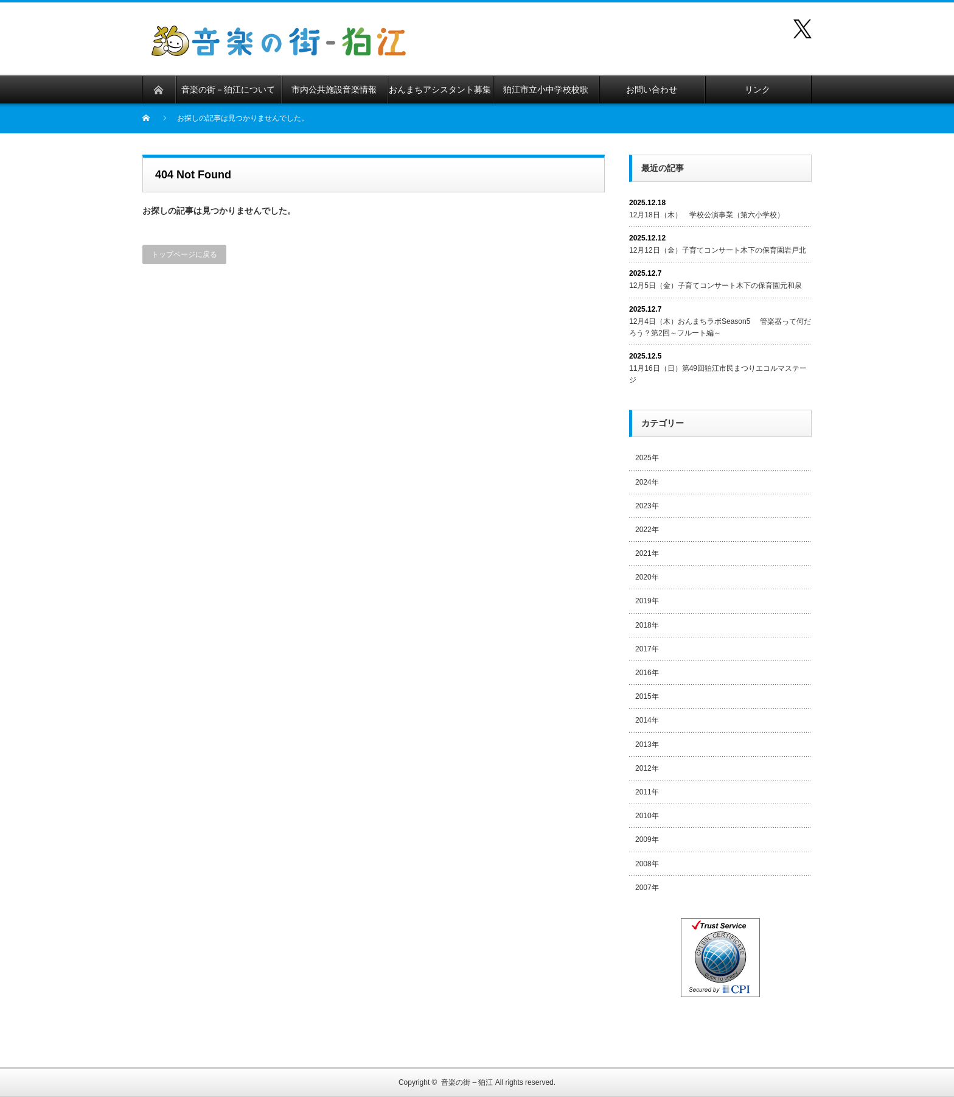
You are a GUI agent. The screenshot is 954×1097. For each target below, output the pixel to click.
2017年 (647, 649)
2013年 (647, 744)
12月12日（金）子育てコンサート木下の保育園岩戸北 (717, 250)
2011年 (647, 792)
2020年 (647, 577)
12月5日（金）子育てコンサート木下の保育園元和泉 (715, 285)
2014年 (647, 720)
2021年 (647, 553)
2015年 (647, 696)
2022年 (647, 529)
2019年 (647, 601)
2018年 (647, 625)
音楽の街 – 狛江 (467, 1082)
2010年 (647, 815)
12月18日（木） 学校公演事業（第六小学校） (706, 215)
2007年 (647, 887)
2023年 (647, 506)
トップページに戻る (184, 254)
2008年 (647, 864)
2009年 (647, 839)
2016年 (647, 672)
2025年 (647, 458)
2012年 (647, 768)
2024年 (647, 482)
